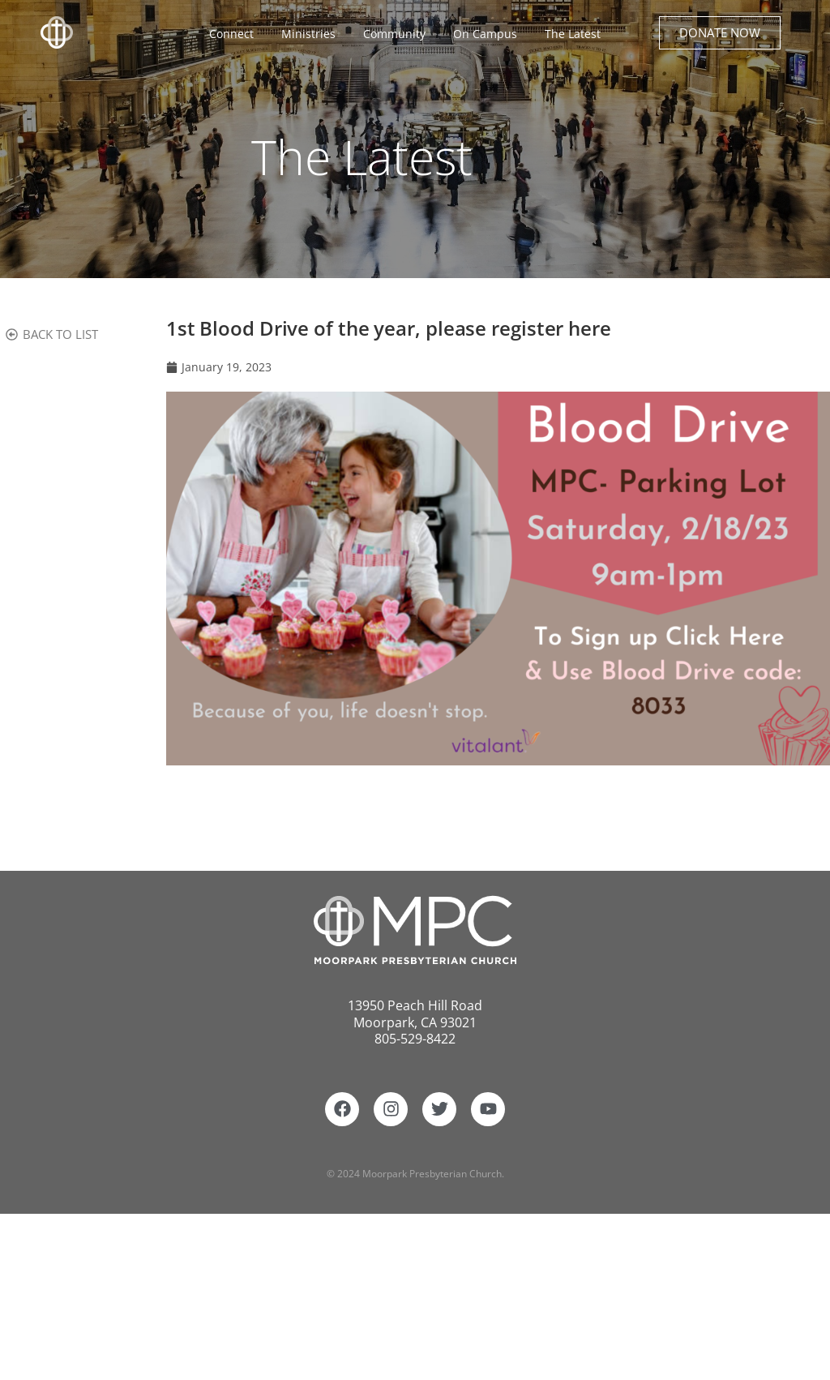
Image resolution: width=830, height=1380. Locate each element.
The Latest (573, 33)
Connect (235, 34)
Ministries (312, 34)
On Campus (489, 34)
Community (398, 34)
